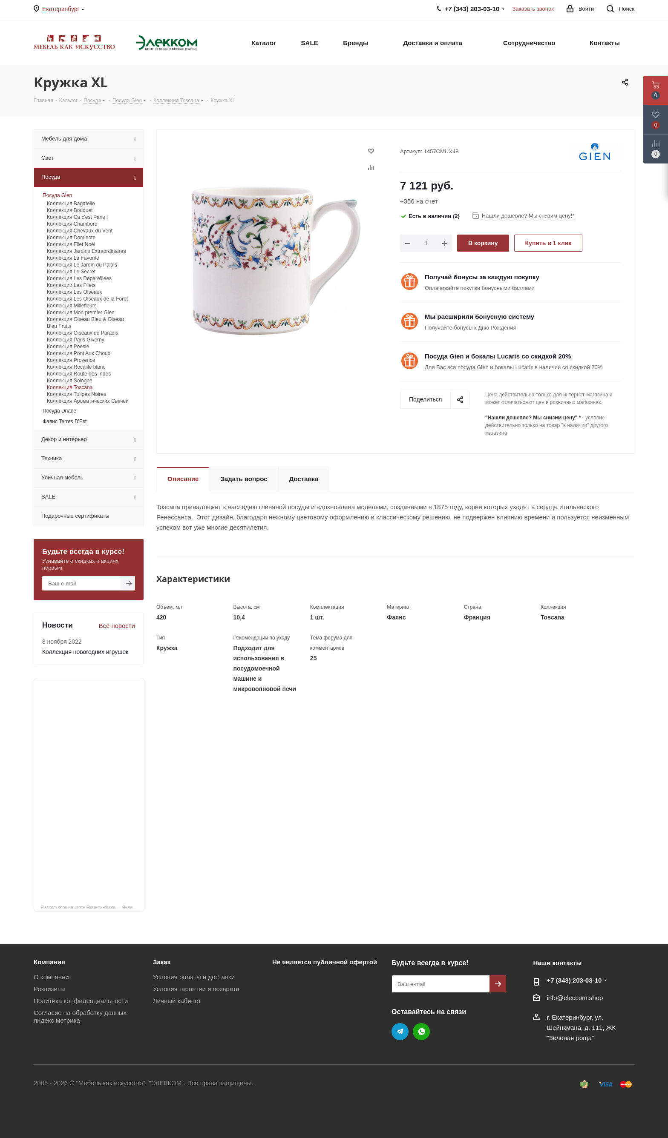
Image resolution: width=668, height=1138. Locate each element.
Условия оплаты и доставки (194, 976)
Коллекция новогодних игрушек (85, 651)
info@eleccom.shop (575, 997)
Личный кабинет (177, 1000)
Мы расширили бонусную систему (479, 316)
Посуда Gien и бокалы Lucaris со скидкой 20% (498, 356)
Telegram (400, 1031)
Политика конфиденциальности (81, 1000)
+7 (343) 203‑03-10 (574, 980)
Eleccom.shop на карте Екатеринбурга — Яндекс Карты (92, 907)
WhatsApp (421, 1031)
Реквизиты (49, 988)
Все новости (116, 625)
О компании (51, 976)
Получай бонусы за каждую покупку (482, 277)
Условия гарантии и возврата (196, 988)
